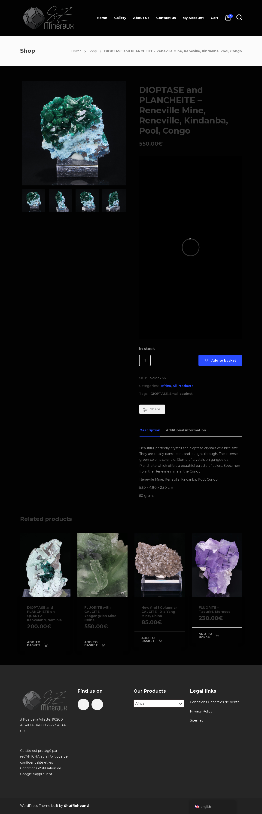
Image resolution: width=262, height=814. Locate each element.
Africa (166, 386)
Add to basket (223, 360)
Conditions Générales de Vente (215, 702)
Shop (93, 51)
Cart (214, 18)
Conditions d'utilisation (38, 768)
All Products (183, 386)
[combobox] (159, 703)
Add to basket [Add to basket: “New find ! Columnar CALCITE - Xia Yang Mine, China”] (148, 639)
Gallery (120, 18)
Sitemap (197, 720)
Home (102, 18)
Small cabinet (181, 394)
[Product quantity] (145, 360)
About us (141, 18)
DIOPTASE (159, 394)
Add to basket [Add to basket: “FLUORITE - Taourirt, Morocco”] (205, 635)
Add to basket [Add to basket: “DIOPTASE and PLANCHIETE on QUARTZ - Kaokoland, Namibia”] (33, 643)
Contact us (166, 18)
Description (150, 430)
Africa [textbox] (158, 703)
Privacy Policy (201, 711)
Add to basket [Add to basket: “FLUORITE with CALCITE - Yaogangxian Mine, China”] (91, 643)
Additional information (186, 430)
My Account (193, 18)
